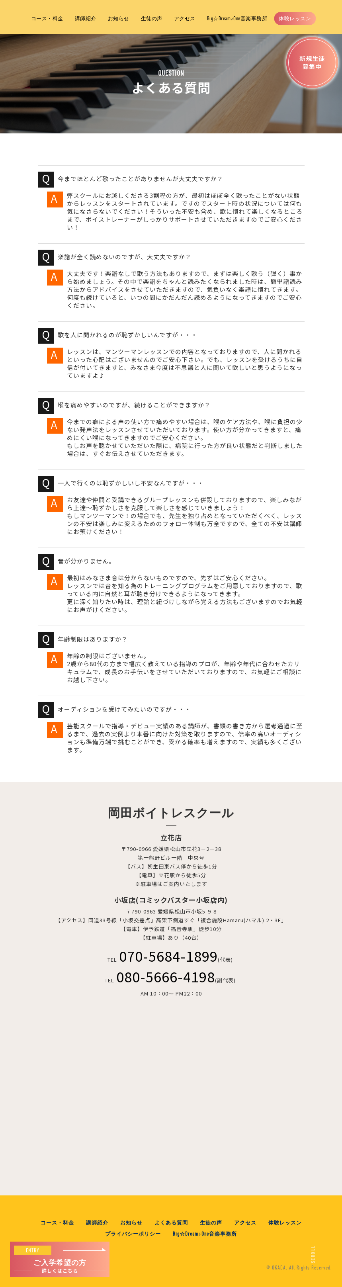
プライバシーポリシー (133, 1233)
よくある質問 (171, 1222)
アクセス (184, 19)
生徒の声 (151, 19)
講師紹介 (85, 19)
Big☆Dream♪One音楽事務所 (237, 19)
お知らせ (118, 19)
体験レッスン (295, 19)
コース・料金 (47, 19)
